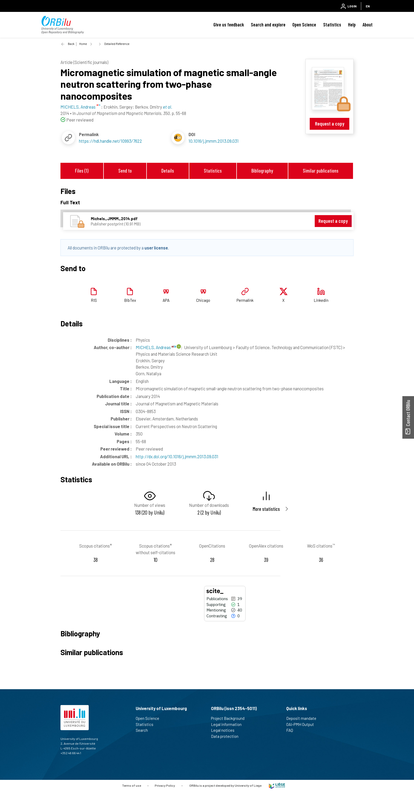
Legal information (228, 724)
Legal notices (225, 730)
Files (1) (81, 171)
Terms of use (131, 785)
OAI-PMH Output (302, 724)
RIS (94, 300)
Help (352, 24)
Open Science (304, 24)
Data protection (227, 736)
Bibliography (262, 171)
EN (368, 6)
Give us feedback (228, 24)
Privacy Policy (165, 785)
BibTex (130, 300)
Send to (125, 171)
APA (166, 300)
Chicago (203, 300)
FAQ (292, 730)
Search (144, 730)
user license (156, 247)
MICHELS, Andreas (156, 347)
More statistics (266, 509)
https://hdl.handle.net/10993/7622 (110, 140)
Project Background (230, 718)
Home (83, 43)
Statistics (332, 24)
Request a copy (329, 124)
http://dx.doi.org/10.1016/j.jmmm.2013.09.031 (177, 456)
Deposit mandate (303, 718)
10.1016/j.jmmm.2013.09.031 (214, 140)
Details (167, 171)
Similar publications (320, 171)
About (368, 24)
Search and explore (268, 24)
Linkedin (321, 300)
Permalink (245, 300)
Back (71, 43)
